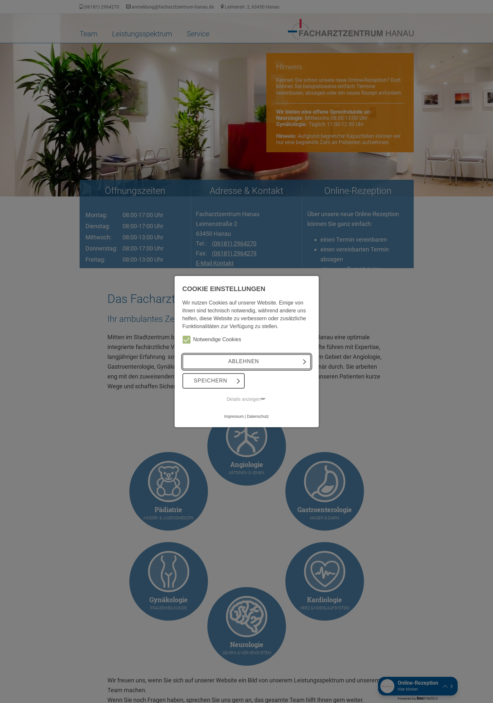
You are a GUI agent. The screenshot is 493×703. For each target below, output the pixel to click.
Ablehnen (243, 361)
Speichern (210, 380)
